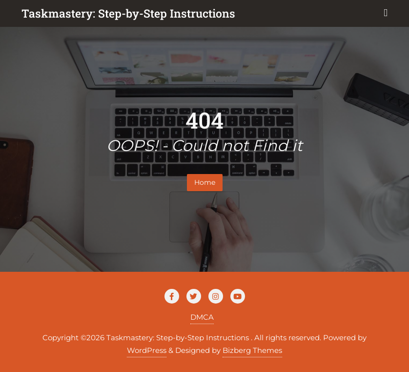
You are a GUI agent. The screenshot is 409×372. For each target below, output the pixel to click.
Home (204, 182)
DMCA (202, 317)
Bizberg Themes (252, 350)
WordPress (146, 350)
